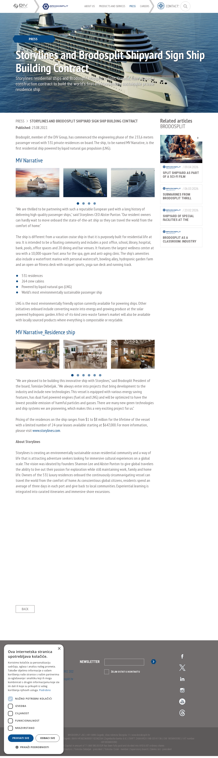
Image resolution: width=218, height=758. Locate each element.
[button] (34, 747)
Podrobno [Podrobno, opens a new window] (45, 690)
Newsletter (90, 663)
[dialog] (34, 699)
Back (25, 610)
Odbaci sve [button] (47, 738)
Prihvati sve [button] (20, 738)
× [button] (59, 648)
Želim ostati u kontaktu (125, 673)
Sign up (154, 664)
